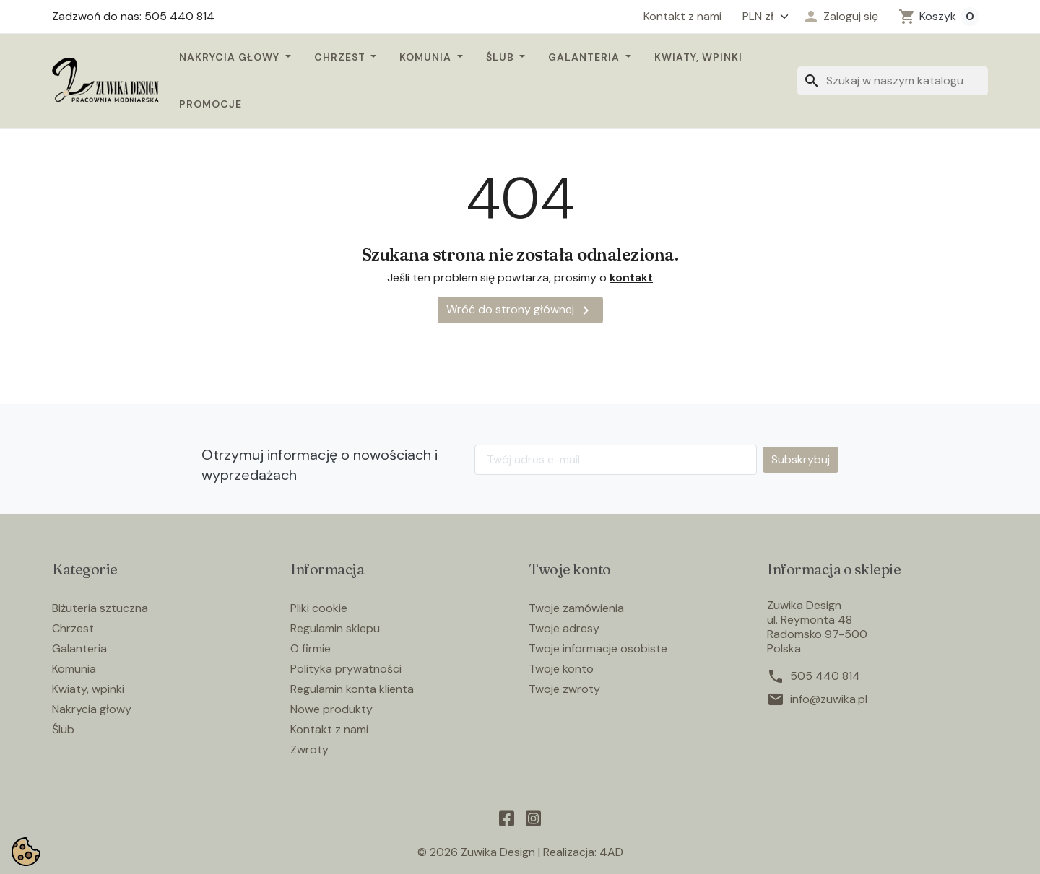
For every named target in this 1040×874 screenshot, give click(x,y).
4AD (611, 852)
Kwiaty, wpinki (698, 57)
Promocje (210, 103)
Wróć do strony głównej (520, 310)
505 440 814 (825, 676)
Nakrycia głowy (230, 57)
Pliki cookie (318, 608)
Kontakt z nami (683, 16)
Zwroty (309, 749)
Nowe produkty (331, 709)
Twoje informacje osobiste (598, 648)
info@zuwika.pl (828, 699)
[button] (840, 17)
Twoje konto (561, 668)
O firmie (310, 648)
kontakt (631, 277)
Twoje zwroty (564, 688)
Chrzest (341, 57)
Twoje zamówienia (576, 608)
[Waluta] (762, 17)
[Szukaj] (892, 80)
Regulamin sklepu (335, 628)
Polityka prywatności (346, 668)
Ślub (501, 57)
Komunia (426, 57)
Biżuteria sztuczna (100, 608)
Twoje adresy (564, 628)
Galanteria (585, 57)
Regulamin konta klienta (352, 688)
